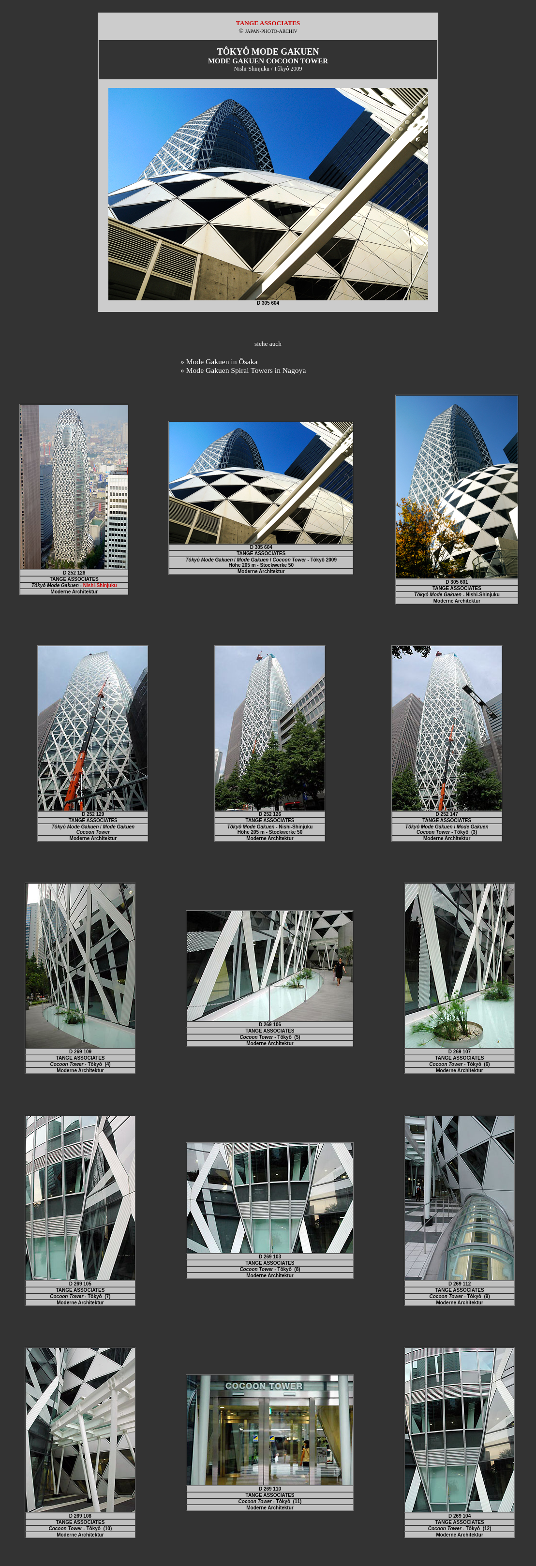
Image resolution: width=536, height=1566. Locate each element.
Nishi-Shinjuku (100, 585)
